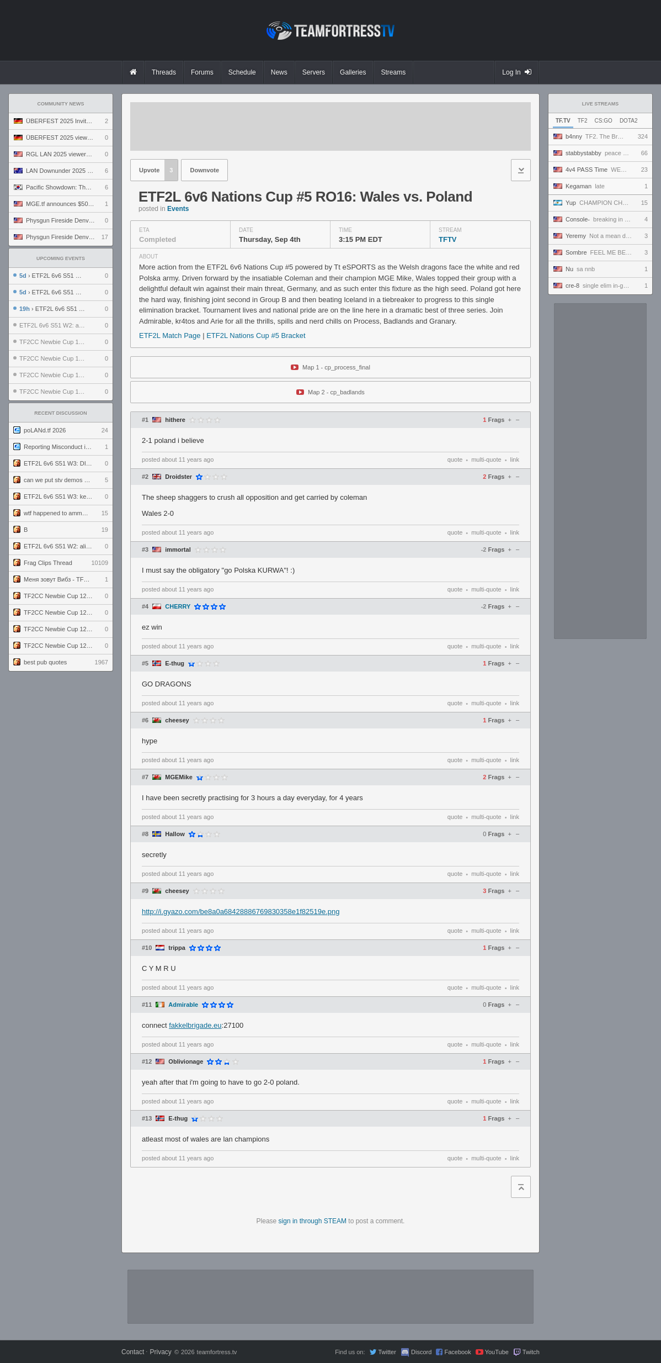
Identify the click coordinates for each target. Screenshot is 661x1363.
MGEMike (179, 777)
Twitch (531, 1352)
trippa (176, 948)
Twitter (387, 1352)
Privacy (160, 1352)
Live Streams (600, 104)
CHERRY (177, 607)
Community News (61, 104)
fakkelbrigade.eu (195, 1025)
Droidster (178, 477)
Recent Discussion (60, 413)
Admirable (183, 1005)
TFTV (448, 239)
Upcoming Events (60, 258)
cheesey (177, 720)
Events (178, 209)
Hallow (174, 834)
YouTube (497, 1352)
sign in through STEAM (313, 1221)
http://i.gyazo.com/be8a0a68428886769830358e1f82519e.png (241, 911)
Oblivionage (185, 1062)
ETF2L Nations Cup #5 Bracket (255, 335)
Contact (132, 1352)
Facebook (457, 1352)
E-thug (174, 664)
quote (455, 459)
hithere (175, 420)
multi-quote (486, 459)
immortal (177, 550)
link (514, 459)
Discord (421, 1352)
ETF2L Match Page (170, 335)
